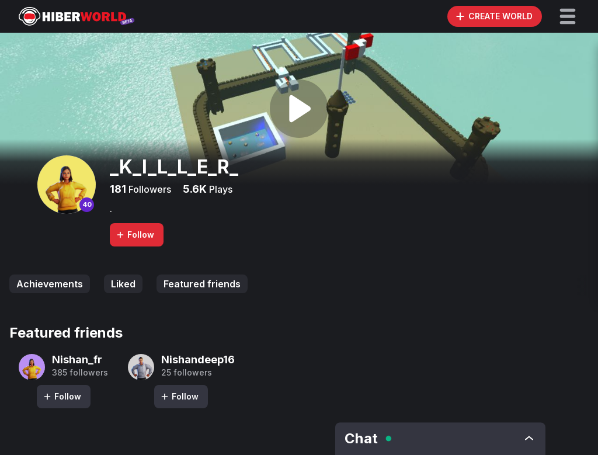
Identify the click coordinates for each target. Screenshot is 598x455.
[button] (567, 16)
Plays (219, 189)
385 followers (80, 372)
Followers (148, 189)
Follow (135, 234)
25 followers (186, 372)
